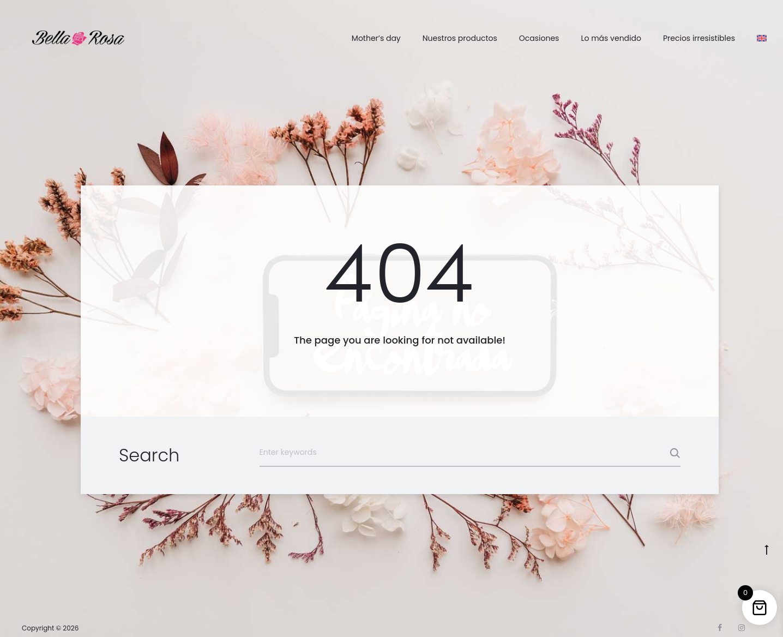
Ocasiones (539, 38)
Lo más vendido (611, 38)
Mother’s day (376, 38)
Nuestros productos (460, 38)
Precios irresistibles (699, 38)
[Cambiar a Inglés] (762, 38)
